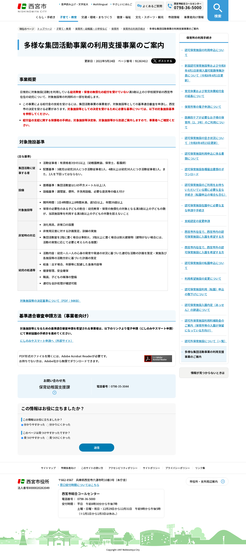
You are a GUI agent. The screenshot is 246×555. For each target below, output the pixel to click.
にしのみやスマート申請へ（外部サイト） (46, 341)
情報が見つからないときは (208, 373)
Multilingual (100, 4)
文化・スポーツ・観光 (149, 17)
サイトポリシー (151, 468)
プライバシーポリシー (177, 468)
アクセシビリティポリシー (123, 468)
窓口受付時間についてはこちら (79, 485)
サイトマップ (48, 468)
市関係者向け (68, 468)
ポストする (165, 61)
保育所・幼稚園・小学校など (91, 28)
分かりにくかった (59, 424)
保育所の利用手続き (134, 28)
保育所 (115, 28)
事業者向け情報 (194, 17)
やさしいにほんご (122, 4)
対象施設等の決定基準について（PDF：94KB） (50, 300)
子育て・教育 (68, 17)
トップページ (44, 28)
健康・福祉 (124, 17)
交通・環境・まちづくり (96, 17)
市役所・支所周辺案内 (204, 481)
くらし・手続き (45, 17)
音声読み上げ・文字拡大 (74, 4)
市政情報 (173, 17)
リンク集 (200, 468)
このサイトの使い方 (92, 468)
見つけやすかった (34, 437)
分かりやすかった (34, 424)
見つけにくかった (59, 437)
